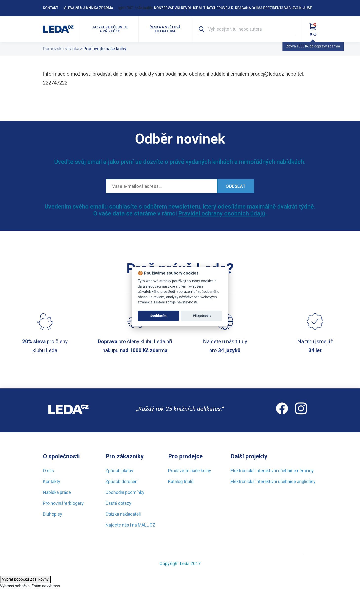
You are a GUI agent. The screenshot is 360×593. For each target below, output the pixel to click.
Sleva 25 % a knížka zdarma (88, 8)
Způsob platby (119, 470)
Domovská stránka (61, 48)
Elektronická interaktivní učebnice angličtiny (273, 481)
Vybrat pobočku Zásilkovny (25, 579)
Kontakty (51, 481)
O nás (48, 470)
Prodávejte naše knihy (189, 470)
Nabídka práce (57, 492)
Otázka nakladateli (123, 514)
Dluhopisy (52, 514)
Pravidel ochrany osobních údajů (221, 213)
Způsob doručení (122, 481)
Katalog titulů (181, 481)
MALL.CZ (146, 525)
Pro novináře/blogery (63, 503)
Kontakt (50, 8)
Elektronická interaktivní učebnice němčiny (272, 470)
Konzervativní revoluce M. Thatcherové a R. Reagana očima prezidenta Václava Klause (233, 8)
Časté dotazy (118, 503)
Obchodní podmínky (124, 492)
